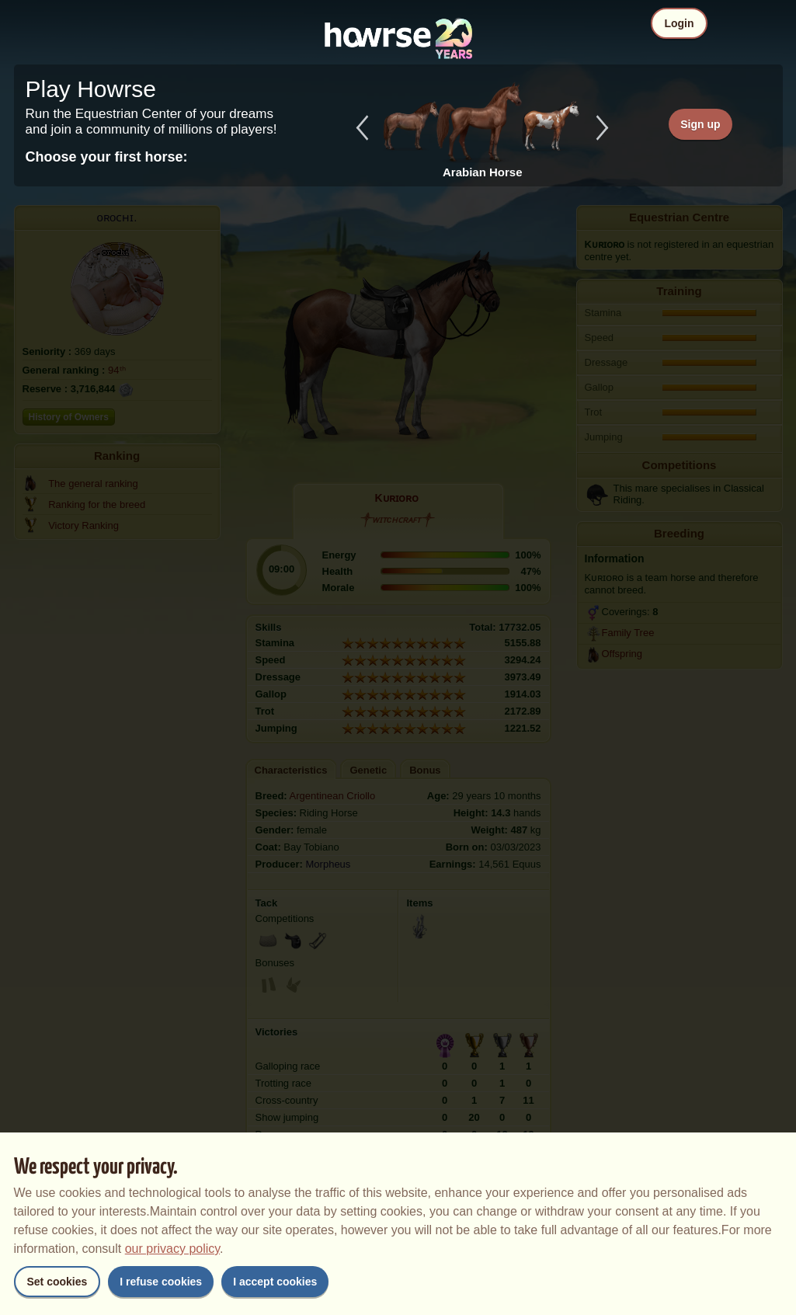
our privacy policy (172, 1248)
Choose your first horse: (107, 157)
